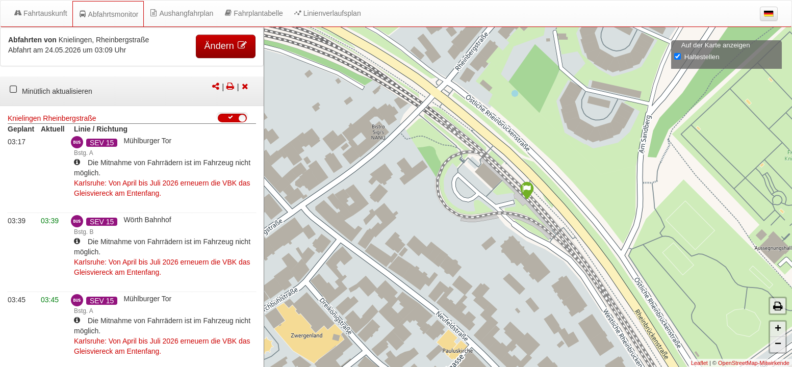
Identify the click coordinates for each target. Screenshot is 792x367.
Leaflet (699, 363)
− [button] (778, 344)
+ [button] (778, 329)
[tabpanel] (132, 91)
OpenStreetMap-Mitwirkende (753, 363)
